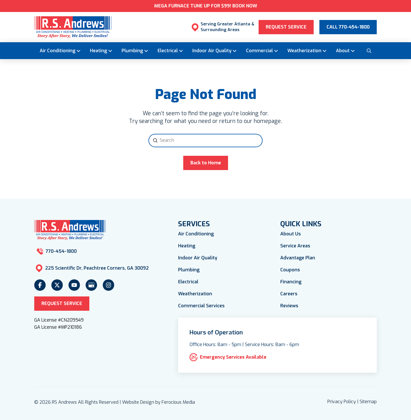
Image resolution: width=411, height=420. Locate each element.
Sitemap (368, 402)
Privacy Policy (341, 402)
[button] (368, 50)
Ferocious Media (178, 402)
